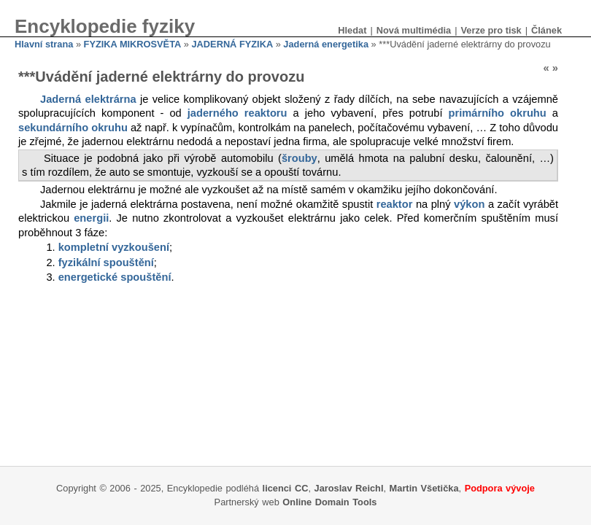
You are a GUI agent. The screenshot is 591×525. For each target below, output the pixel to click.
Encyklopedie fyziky (105, 26)
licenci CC (286, 488)
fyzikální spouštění (106, 262)
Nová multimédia (413, 30)
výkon (469, 204)
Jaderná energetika (325, 44)
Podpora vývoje (500, 488)
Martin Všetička (424, 488)
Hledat (352, 30)
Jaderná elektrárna (88, 99)
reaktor (394, 204)
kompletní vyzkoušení (113, 247)
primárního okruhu (497, 113)
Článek (546, 30)
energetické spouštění (114, 277)
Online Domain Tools (329, 502)
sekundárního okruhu (73, 127)
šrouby (299, 158)
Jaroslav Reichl (349, 488)
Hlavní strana (44, 44)
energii (91, 218)
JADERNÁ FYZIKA (233, 44)
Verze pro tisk (490, 30)
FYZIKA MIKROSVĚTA (133, 44)
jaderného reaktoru (237, 113)
